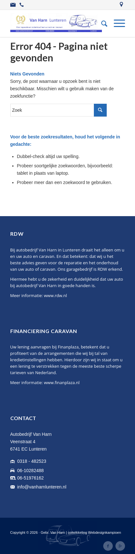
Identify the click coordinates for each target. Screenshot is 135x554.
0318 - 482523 (31, 461)
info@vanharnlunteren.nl (42, 486)
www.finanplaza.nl (62, 382)
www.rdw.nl (55, 295)
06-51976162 (30, 477)
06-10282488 (30, 470)
